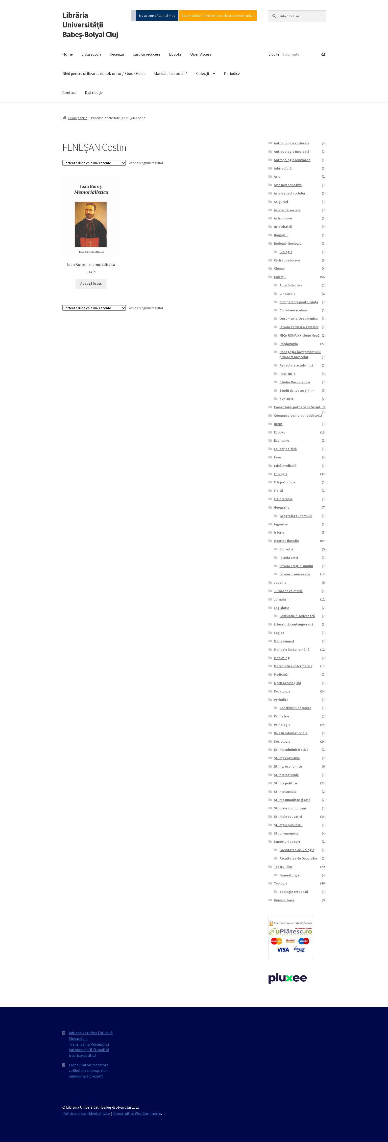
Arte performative (288, 185)
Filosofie (286, 549)
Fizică (278, 490)
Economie (281, 440)
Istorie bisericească (295, 574)
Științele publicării (288, 825)
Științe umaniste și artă (292, 799)
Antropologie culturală (291, 143)
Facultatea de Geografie (298, 858)
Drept (278, 424)
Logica (279, 632)
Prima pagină (77, 118)
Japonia (280, 582)
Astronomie (283, 218)
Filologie (280, 474)
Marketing (282, 658)
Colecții (202, 73)
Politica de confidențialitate (86, 1113)
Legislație (281, 607)
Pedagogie (282, 691)
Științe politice (285, 783)
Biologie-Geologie (287, 243)
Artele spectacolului (289, 193)
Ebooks (175, 54)
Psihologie (282, 724)
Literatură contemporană (293, 624)
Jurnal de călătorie (288, 591)
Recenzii (117, 54)
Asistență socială (287, 210)
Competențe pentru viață (299, 302)
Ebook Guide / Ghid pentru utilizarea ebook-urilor (218, 15)
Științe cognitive (287, 758)
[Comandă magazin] (94, 163)
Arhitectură (282, 168)
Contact (69, 92)
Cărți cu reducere (146, 54)
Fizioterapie (283, 499)
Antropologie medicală (291, 151)
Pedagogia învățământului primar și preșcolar (300, 354)
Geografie (281, 507)
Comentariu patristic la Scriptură (299, 407)
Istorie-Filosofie (286, 541)
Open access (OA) (287, 683)
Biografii (281, 235)
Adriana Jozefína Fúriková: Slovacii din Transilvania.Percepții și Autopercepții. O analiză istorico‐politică (91, 1044)
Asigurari (281, 201)
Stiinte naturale (286, 775)
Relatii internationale (290, 733)
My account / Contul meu (157, 15)
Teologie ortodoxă (294, 891)
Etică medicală (285, 465)
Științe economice (288, 766)
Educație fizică (285, 449)
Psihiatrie (281, 716)
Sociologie (282, 741)
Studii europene (286, 833)
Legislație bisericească (297, 616)
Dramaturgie (289, 875)
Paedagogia (289, 344)
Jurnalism (282, 599)
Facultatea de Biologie (297, 850)
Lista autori (91, 54)
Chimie (279, 268)
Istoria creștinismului (296, 566)
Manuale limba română (291, 649)
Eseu (277, 457)
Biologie (286, 252)
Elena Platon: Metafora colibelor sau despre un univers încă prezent (88, 1070)
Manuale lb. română (171, 73)
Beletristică (283, 226)
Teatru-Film (283, 866)
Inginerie (281, 524)
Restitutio (287, 373)
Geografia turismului (296, 516)
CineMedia (287, 293)
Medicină (281, 674)
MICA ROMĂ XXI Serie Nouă (299, 335)
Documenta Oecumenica (299, 318)
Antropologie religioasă (292, 160)
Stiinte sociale (285, 791)
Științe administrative (291, 749)
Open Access (200, 54)
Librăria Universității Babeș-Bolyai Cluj (90, 24)
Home (67, 54)
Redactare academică (296, 365)
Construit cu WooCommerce (137, 1113)
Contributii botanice (295, 708)
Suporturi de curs (287, 841)
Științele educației (288, 816)
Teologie (280, 883)
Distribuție (94, 92)
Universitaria (284, 900)
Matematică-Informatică (293, 666)
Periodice (232, 73)
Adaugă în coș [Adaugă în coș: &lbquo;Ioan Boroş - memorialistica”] (91, 283)
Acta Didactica (291, 285)
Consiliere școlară (293, 310)
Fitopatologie (284, 482)
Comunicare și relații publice (296, 415)
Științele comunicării (290, 808)
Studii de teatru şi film (297, 390)
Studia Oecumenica (295, 382)
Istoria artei (289, 557)
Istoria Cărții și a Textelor (299, 327)
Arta (277, 176)
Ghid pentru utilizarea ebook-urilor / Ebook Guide (104, 73)
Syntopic (286, 398)
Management (284, 641)
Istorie (279, 532)
